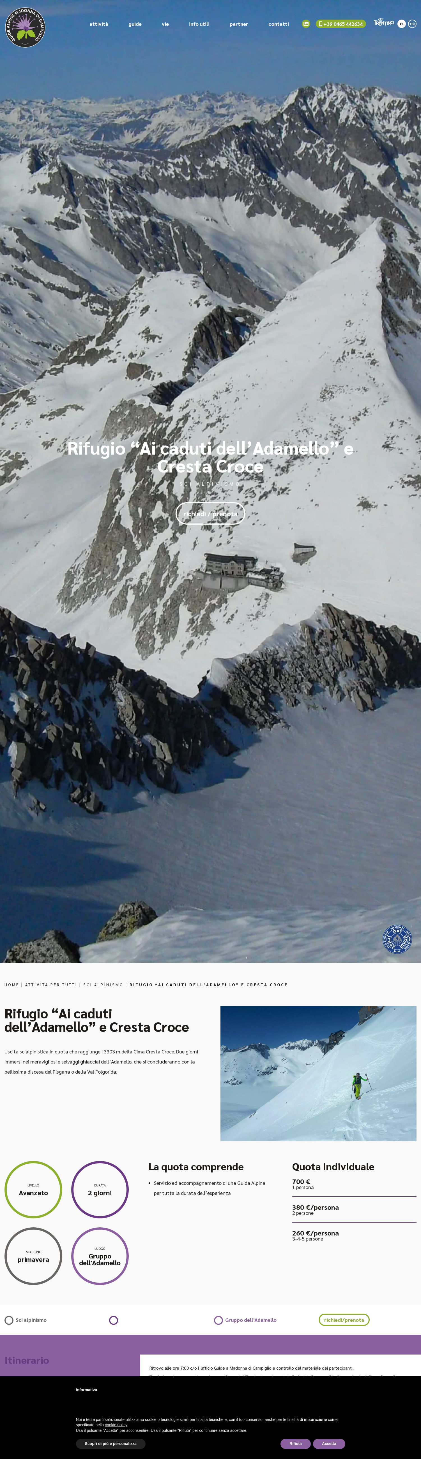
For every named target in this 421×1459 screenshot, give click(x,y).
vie (165, 24)
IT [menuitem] (402, 25)
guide (135, 24)
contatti (278, 24)
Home (11, 984)
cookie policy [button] (116, 1425)
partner (239, 24)
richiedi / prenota (210, 513)
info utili (199, 24)
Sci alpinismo (103, 984)
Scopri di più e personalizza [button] (111, 1443)
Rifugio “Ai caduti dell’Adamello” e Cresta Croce (209, 984)
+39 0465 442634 (341, 25)
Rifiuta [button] (295, 1443)
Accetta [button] (329, 1443)
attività (98, 24)
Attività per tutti (51, 984)
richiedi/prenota (344, 1319)
